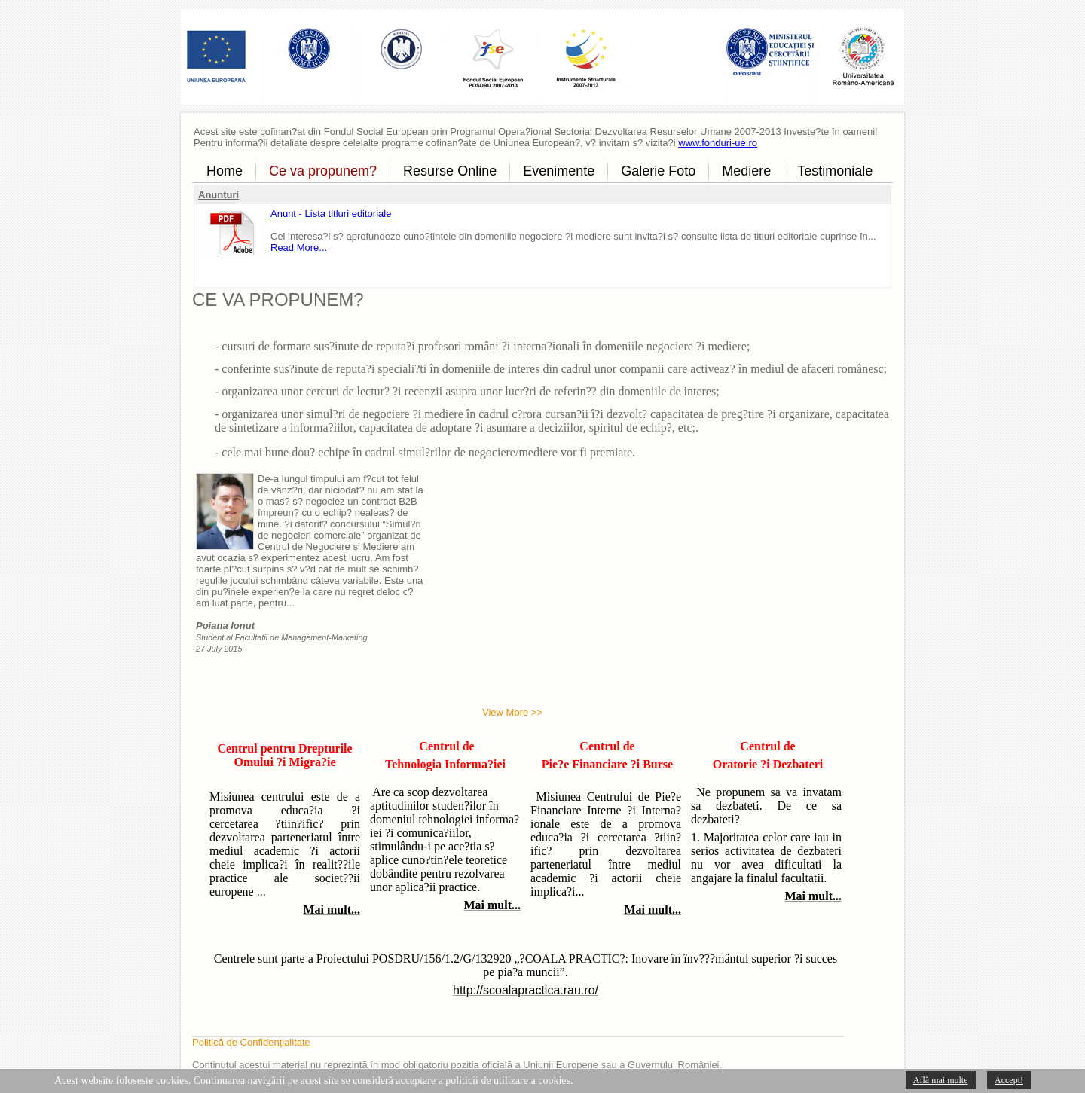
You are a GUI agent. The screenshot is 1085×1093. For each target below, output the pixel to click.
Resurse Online (450, 171)
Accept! (1009, 1080)
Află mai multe (940, 1080)
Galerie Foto (658, 171)
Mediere (746, 171)
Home (224, 171)
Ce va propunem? (323, 171)
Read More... (298, 247)
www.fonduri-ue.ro (717, 142)
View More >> (512, 712)
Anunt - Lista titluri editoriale (330, 213)
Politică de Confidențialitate (251, 1042)
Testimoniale (835, 171)
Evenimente (558, 171)
